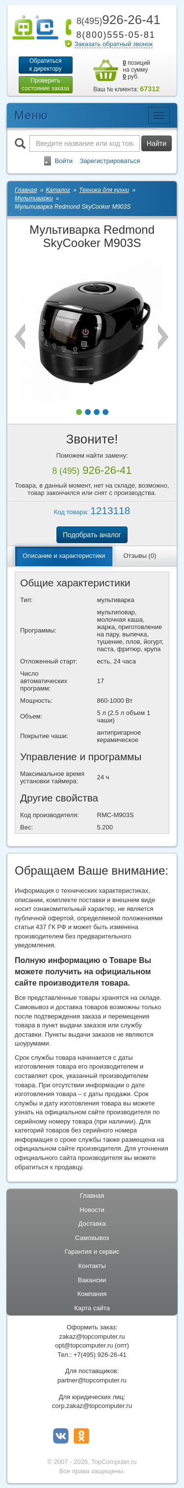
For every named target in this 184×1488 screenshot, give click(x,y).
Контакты (91, 1265)
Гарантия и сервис (92, 1251)
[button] (79, 412)
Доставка (92, 1223)
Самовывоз (92, 1237)
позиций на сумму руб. (136, 69)
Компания (92, 1293)
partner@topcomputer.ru (92, 1380)
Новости (91, 1209)
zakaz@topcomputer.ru (92, 1336)
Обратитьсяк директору (45, 64)
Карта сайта (91, 1308)
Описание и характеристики (64, 555)
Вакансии (92, 1280)
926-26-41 (116, 19)
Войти (64, 161)
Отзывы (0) (139, 555)
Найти (156, 143)
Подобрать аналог (92, 535)
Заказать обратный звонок (114, 44)
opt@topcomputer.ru (84, 1345)
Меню (31, 115)
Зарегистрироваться (109, 161)
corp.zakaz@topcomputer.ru (92, 1405)
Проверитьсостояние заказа (45, 84)
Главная (92, 1195)
